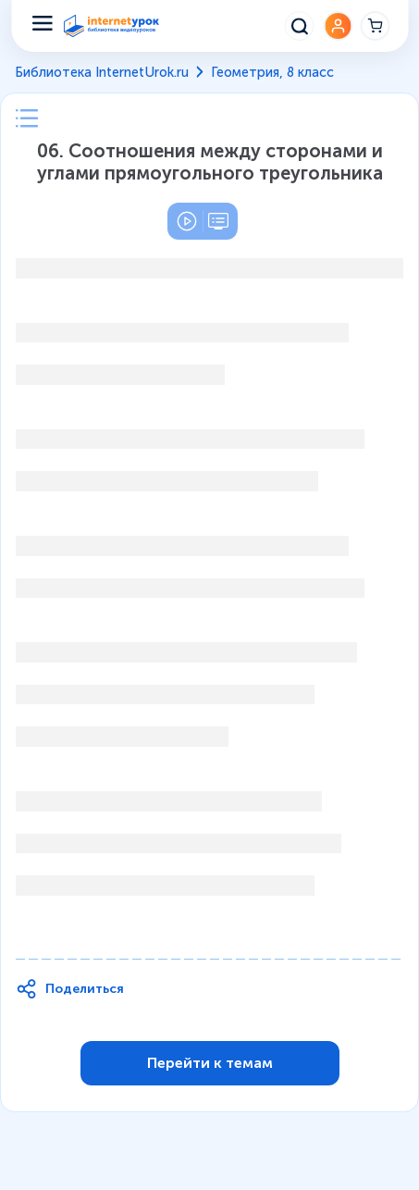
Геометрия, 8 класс (272, 72)
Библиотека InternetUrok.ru (102, 72)
